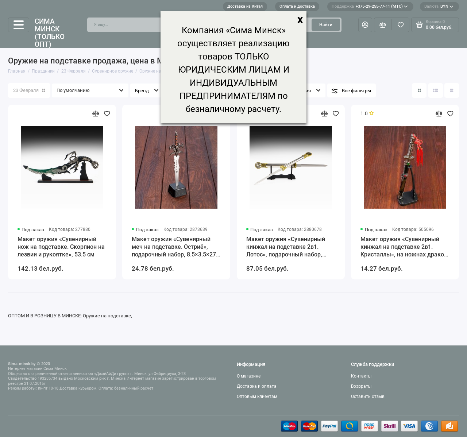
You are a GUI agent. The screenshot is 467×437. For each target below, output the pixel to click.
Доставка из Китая (245, 6)
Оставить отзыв (368, 396)
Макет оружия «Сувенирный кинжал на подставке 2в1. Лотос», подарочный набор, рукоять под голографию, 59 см (289, 247)
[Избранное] (400, 25)
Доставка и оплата (257, 386)
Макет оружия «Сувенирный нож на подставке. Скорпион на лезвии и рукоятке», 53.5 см (61, 247)
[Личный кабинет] (365, 25)
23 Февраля (29, 90)
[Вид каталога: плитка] (419, 90)
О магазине (248, 376)
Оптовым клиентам (257, 396)
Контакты (361, 376)
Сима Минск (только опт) (50, 33)
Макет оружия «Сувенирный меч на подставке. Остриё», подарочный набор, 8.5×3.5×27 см (174, 247)
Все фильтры (356, 90)
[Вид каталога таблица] (451, 90)
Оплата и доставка (297, 6)
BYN (439, 6)
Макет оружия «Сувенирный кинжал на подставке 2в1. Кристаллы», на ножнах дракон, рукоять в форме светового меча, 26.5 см (404, 247)
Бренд (142, 90)
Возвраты (361, 386)
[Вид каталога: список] (435, 90)
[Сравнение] (382, 25)
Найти (325, 24)
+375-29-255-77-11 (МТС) (370, 6)
